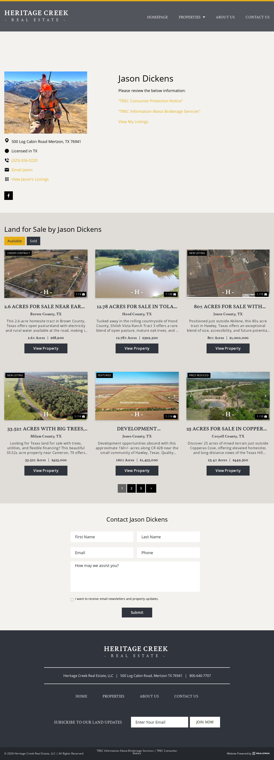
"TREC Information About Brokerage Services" (159, 111)
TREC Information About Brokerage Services (125, 751)
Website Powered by (248, 753)
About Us (225, 17)
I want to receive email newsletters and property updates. (117, 599)
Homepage (157, 17)
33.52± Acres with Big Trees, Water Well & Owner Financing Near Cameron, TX (46, 428)
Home (81, 696)
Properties (192, 17)
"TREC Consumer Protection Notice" (150, 100)
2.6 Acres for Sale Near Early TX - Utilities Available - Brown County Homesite (46, 306)
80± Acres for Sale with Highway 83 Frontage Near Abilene (228, 306)
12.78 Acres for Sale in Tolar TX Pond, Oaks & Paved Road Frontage (137, 306)
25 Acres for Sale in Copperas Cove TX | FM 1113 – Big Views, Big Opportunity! (228, 428)
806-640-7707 (200, 675)
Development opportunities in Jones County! (137, 428)
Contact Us (258, 17)
